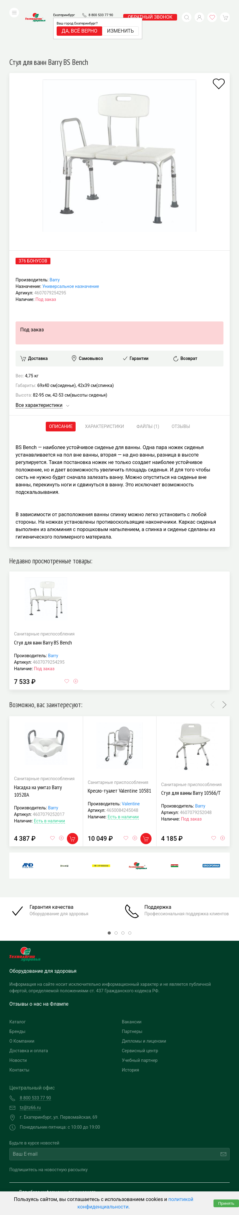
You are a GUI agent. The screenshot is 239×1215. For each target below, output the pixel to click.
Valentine (131, 762)
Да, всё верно (79, 22)
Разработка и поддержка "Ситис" (172, 1176)
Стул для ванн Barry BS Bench (43, 600)
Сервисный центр (140, 1009)
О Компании (21, 999)
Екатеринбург (64, 6)
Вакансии (132, 980)
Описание (61, 384)
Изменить (120, 22)
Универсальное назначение (70, 244)
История (130, 1028)
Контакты (19, 1028)
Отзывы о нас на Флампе (38, 962)
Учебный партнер (140, 1018)
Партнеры (132, 989)
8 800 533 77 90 (100, 6)
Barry (54, 238)
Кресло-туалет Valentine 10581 (119, 749)
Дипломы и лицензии (144, 999)
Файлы (148, 385)
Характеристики (104, 384)
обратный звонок (150, 8)
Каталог (17, 980)
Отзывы (181, 384)
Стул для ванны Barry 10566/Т (191, 751)
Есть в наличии (49, 778)
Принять (226, 1203)
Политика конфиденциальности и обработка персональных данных (64, 1186)
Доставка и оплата (28, 1009)
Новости (18, 1018)
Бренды (17, 989)
